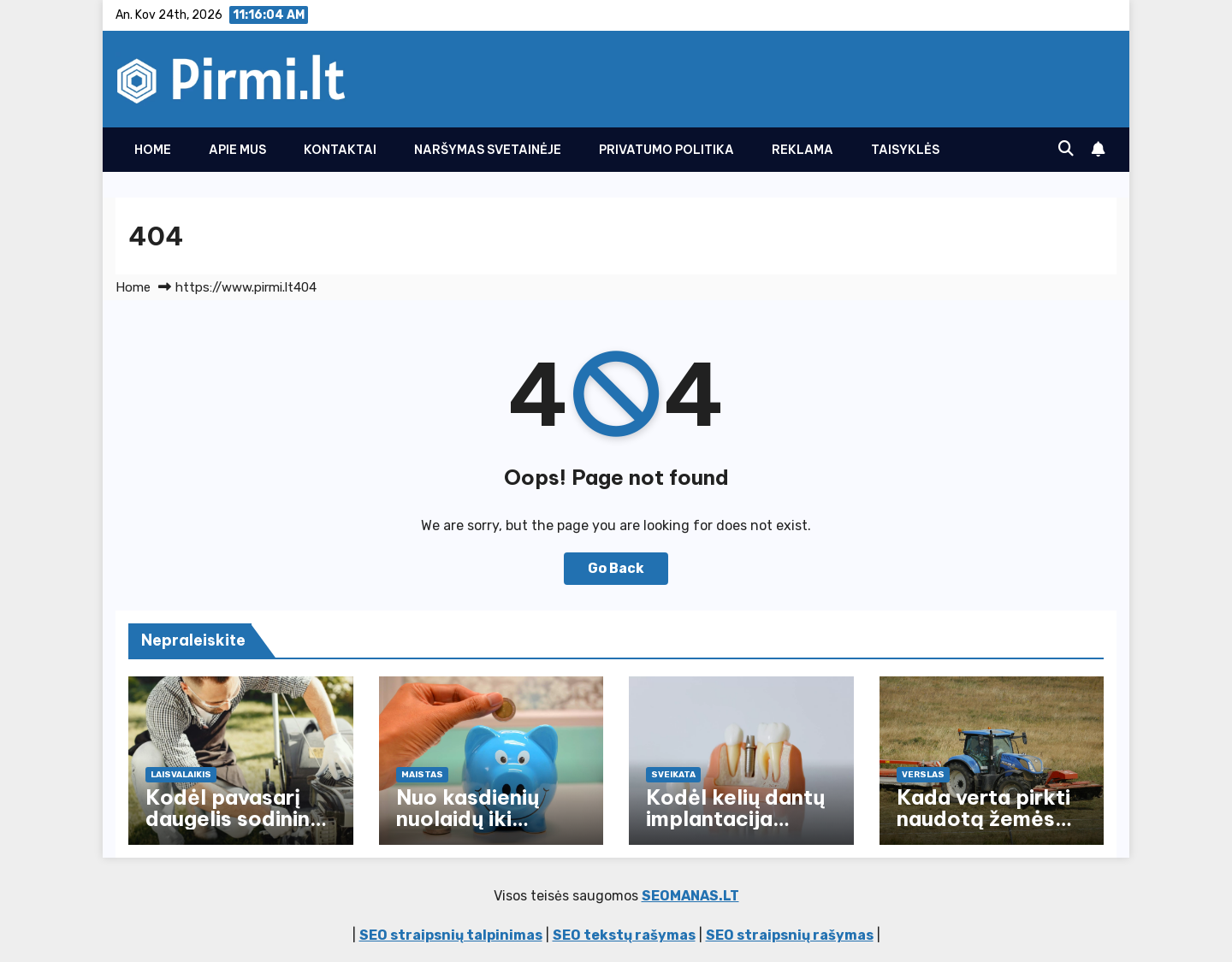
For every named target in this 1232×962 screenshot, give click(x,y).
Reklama (802, 149)
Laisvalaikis (181, 775)
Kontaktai (340, 149)
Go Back (616, 568)
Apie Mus (237, 149)
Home (152, 149)
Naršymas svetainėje (487, 149)
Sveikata (673, 775)
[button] (1066, 148)
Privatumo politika (666, 149)
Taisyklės (905, 149)
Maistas (422, 775)
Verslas (923, 775)
